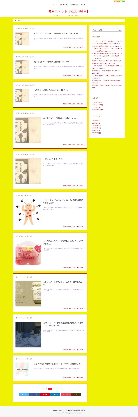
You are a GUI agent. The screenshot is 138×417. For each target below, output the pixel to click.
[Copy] (76, 394)
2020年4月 (96, 128)
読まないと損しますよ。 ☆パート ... (74, 349)
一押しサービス (97, 105)
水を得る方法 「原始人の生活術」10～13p (60, 118)
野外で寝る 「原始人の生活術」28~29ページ (105, 85)
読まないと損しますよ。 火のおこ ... (74, 75)
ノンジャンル (97, 102)
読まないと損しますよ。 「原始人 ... (74, 185)
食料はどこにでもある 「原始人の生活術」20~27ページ (56, 34)
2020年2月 (96, 130)
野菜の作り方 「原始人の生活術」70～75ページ (106, 70)
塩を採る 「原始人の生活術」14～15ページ (52, 90)
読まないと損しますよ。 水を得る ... (74, 144)
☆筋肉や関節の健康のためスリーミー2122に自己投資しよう (58, 364)
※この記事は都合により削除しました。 (103, 46)
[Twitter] (24, 394)
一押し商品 (29, 195)
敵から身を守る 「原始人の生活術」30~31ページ (106, 80)
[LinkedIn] (55, 394)
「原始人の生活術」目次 (52, 159)
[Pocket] (66, 394)
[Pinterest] (45, 394)
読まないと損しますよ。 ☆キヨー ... (74, 226)
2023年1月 (96, 123)
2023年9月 (96, 120)
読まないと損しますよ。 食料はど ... (74, 47)
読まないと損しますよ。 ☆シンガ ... (74, 308)
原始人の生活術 (30, 28)
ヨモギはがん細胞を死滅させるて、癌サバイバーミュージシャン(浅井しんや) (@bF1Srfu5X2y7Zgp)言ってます (107, 56)
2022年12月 (96, 125)
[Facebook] (34, 394)
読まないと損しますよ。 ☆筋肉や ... (74, 377)
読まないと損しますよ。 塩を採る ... (74, 103)
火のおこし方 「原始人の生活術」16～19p (51, 62)
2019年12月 (96, 133)
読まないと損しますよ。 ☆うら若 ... (74, 267)
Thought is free (78, 412)
